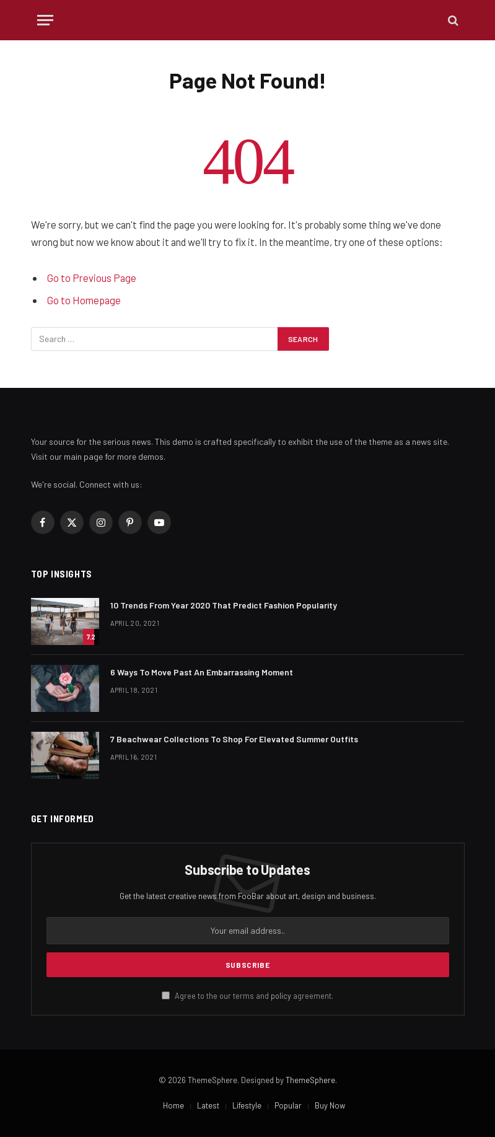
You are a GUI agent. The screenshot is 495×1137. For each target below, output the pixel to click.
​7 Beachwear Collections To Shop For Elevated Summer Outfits (234, 739)
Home (173, 1105)
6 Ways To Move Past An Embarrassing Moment (201, 672)
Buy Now (330, 1105)
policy (281, 996)
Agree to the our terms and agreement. (247, 996)
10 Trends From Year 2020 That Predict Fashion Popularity (223, 605)
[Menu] (45, 20)
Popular (288, 1105)
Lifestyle (246, 1105)
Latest (208, 1105)
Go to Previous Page (91, 277)
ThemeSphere (310, 1080)
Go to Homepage (84, 300)
